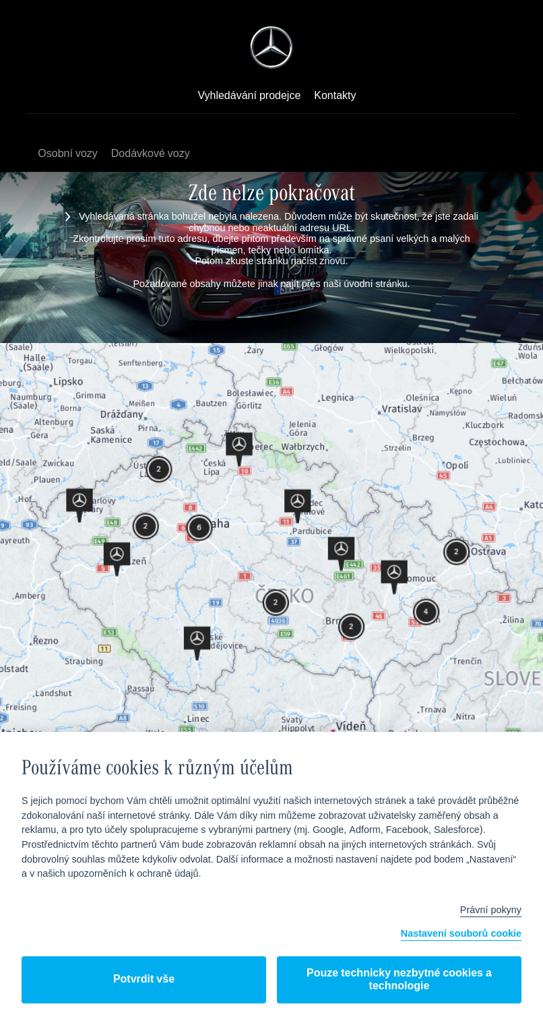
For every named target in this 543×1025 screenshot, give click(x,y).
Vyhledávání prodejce (248, 96)
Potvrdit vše (143, 979)
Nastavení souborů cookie (461, 934)
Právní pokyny (490, 910)
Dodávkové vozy (150, 154)
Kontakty (335, 96)
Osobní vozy (67, 154)
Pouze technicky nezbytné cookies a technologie (399, 980)
